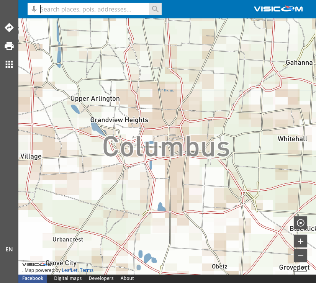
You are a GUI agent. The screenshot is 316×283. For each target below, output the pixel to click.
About (127, 278)
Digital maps (68, 278)
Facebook (32, 278)
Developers (101, 278)
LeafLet (69, 270)
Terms (86, 270)
